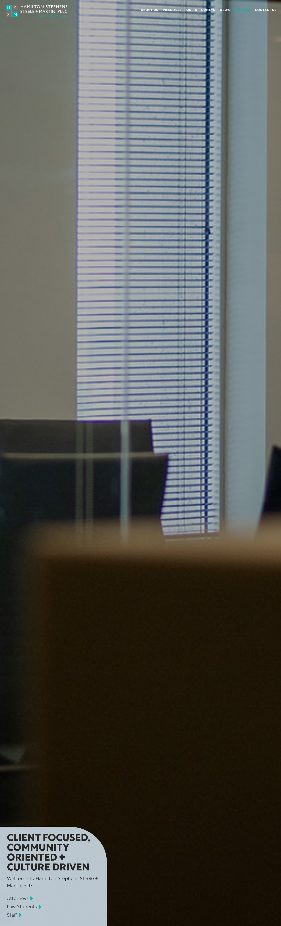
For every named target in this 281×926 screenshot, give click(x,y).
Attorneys (18, 898)
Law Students (22, 907)
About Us (149, 10)
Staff (12, 915)
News (225, 10)
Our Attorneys (200, 10)
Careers (242, 10)
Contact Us (266, 10)
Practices (172, 10)
